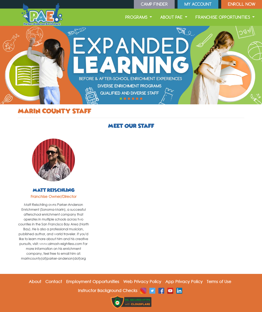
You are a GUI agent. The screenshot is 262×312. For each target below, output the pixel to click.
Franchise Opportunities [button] (223, 17)
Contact (53, 281)
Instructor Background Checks (107, 290)
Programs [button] (137, 17)
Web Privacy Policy (142, 281)
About (35, 281)
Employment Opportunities (92, 281)
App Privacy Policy (184, 281)
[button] (121, 99)
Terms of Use (219, 281)
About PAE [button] (172, 17)
